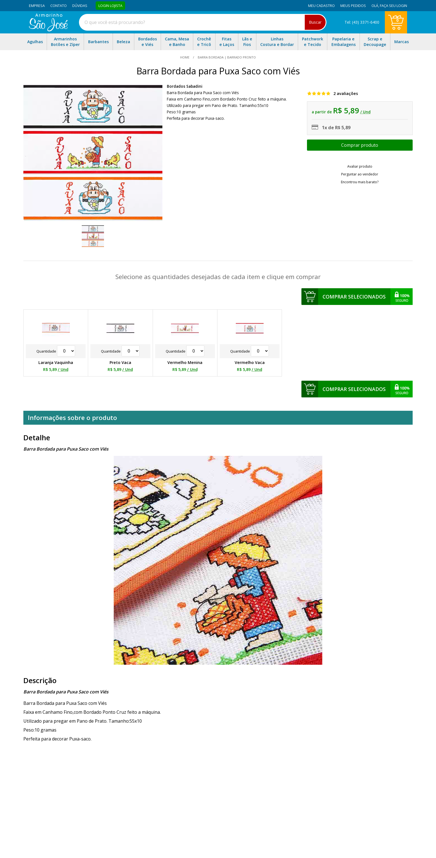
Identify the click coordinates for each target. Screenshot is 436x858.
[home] (48, 30)
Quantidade (55, 351)
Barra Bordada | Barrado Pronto (226, 57)
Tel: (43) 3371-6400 (362, 22)
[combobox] (202, 22)
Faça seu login (393, 5)
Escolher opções (360, 145)
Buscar (315, 22)
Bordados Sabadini (184, 86)
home (185, 57)
